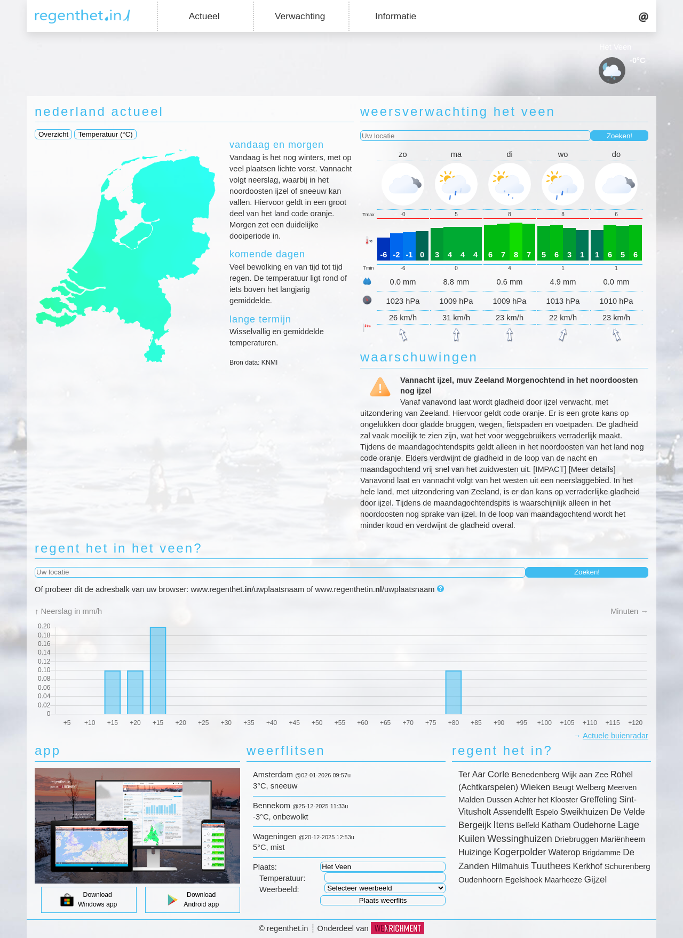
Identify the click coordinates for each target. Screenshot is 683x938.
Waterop (565, 852)
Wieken (535, 787)
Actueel (204, 16)
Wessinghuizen (519, 838)
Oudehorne (594, 825)
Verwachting (300, 16)
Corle (499, 774)
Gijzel (595, 879)
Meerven (622, 787)
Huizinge (474, 852)
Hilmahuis (510, 866)
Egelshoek (523, 879)
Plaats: (265, 867)
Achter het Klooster (546, 799)
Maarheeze (563, 880)
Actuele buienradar (615, 735)
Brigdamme (601, 852)
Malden (471, 799)
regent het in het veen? (119, 548)
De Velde (627, 811)
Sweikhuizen (584, 811)
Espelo (546, 812)
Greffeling (598, 799)
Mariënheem (623, 839)
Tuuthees (550, 866)
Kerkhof (587, 866)
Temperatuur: (282, 878)
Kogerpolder (520, 852)
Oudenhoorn (480, 879)
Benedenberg (535, 774)
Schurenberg (627, 866)
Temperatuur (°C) (105, 134)
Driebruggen (576, 839)
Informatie (395, 16)
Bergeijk (474, 825)
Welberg (591, 787)
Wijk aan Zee (585, 774)
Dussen (499, 799)
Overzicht (53, 134)
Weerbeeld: (279, 889)
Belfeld (528, 825)
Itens (504, 824)
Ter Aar (472, 774)
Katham (556, 825)
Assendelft (513, 811)
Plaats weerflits (383, 900)
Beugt (563, 787)
